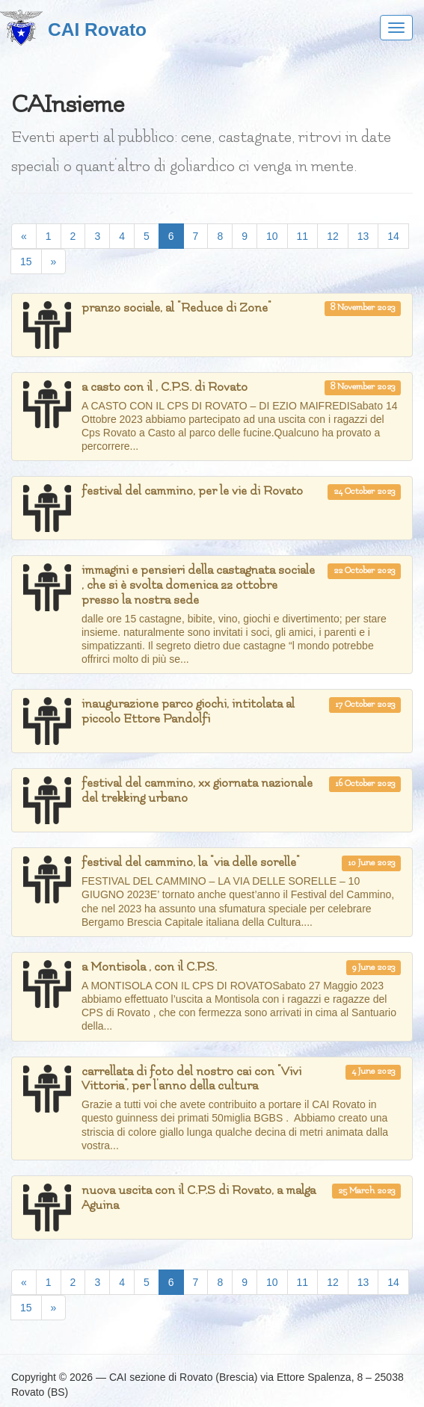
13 (363, 236)
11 (303, 236)
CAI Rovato (97, 29)
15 (26, 262)
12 (333, 236)
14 (393, 236)
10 (272, 236)
